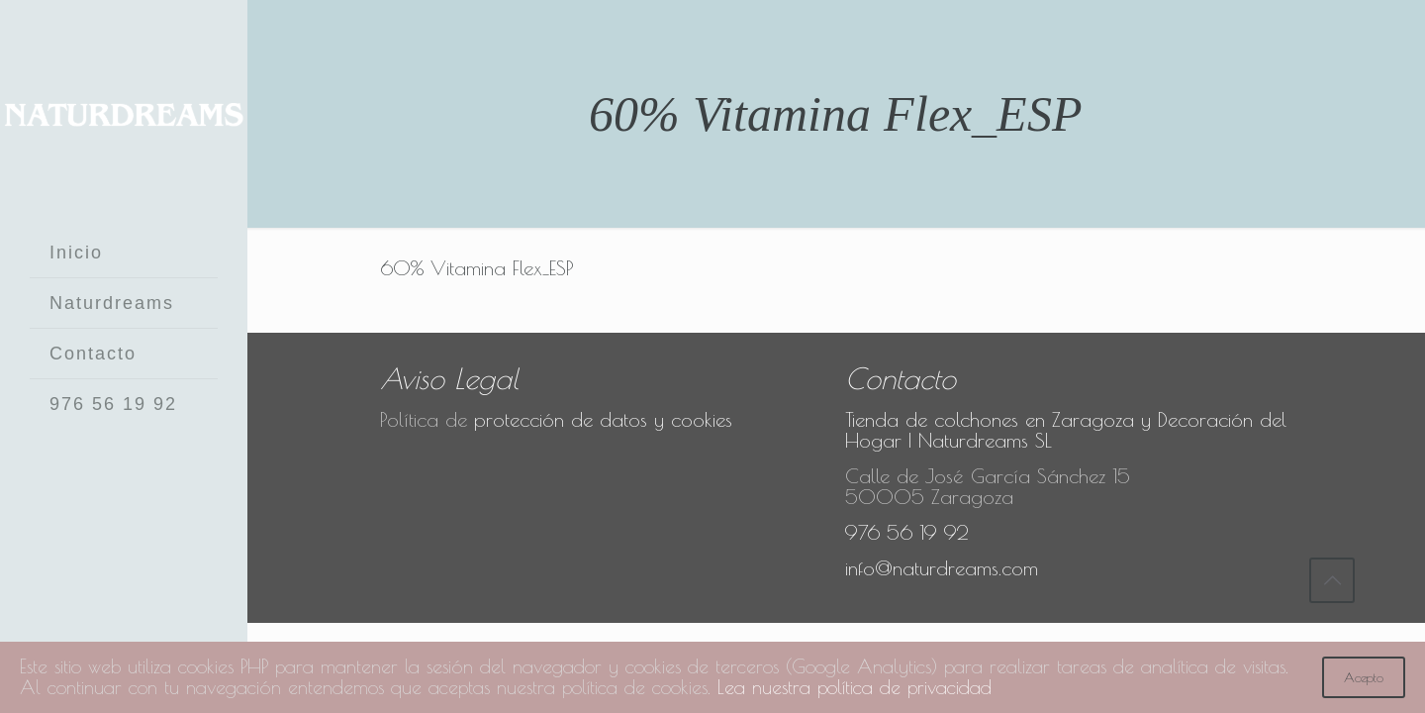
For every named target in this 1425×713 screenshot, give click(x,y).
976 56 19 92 (907, 532)
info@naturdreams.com (941, 568)
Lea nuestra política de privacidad (989, 687)
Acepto (1363, 677)
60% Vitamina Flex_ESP (477, 267)
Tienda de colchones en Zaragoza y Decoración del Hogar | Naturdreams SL (1065, 430)
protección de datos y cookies (603, 419)
